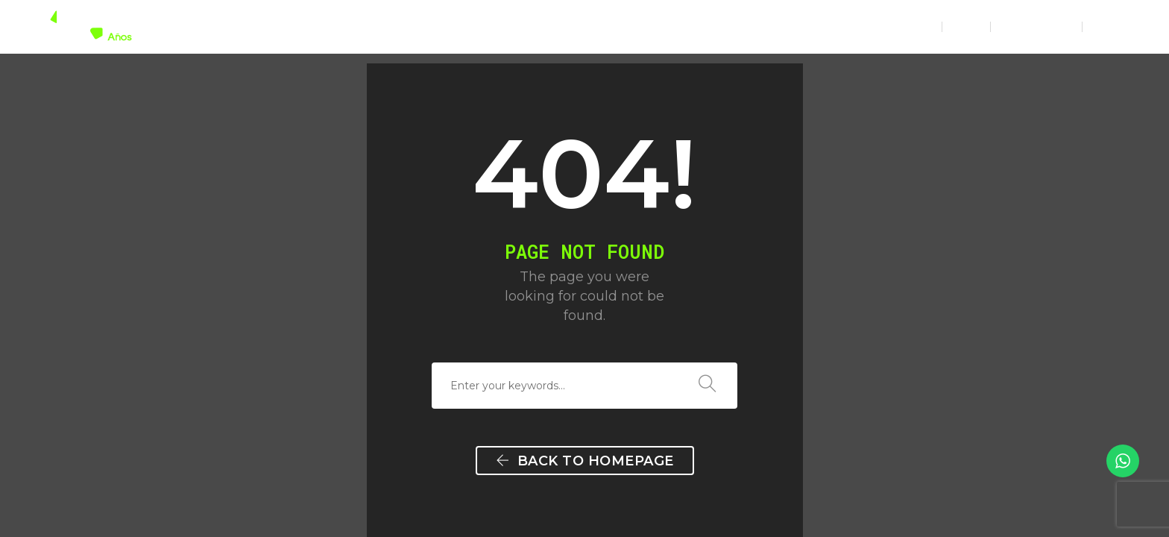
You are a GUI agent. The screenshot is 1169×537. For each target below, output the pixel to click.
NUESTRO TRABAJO (700, 26)
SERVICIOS (592, 26)
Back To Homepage (585, 461)
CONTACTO (891, 26)
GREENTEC (506, 26)
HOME (436, 26)
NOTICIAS (807, 26)
